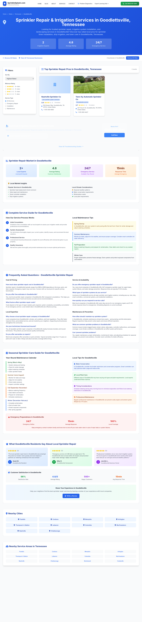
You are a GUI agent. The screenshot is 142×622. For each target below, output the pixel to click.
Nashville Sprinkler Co (51, 97)
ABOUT (53, 3)
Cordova (54, 519)
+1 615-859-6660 (48, 109)
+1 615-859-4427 (83, 112)
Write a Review (71, 496)
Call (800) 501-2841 (130, 3)
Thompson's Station (21, 525)
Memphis (87, 519)
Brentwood (87, 561)
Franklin (21, 519)
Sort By (7, 75)
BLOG (46, 3)
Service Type (9, 98)
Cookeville (120, 561)
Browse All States (10, 58)
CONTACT (72, 3)
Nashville (22, 531)
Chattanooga (54, 531)
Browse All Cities (133, 58)
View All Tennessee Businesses (30, 58)
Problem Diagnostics (85, 3)
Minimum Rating (10, 83)
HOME (39, 3)
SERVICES (62, 3)
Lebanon (55, 525)
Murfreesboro (120, 525)
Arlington (120, 519)
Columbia (87, 525)
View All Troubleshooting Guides (71, 146)
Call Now (114, 135)
